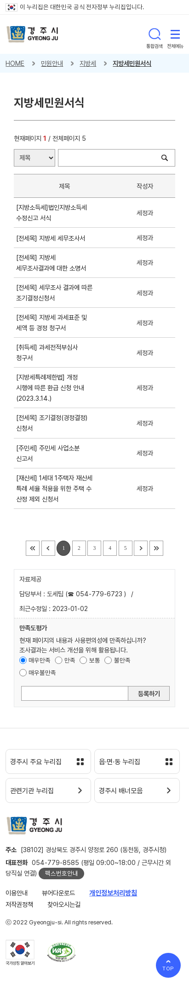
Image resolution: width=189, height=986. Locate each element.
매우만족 (40, 660)
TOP (168, 968)
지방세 (88, 63)
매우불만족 (42, 672)
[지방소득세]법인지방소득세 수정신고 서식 (51, 212)
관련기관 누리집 (32, 791)
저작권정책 (19, 904)
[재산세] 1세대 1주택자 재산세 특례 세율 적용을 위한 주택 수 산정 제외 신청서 (54, 488)
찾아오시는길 (63, 904)
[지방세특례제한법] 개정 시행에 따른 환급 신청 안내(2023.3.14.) (50, 387)
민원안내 (52, 63)
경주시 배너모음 (121, 791)
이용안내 (17, 893)
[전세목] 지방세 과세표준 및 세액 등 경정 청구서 (51, 322)
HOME (15, 63)
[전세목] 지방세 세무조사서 (52, 238)
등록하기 (149, 694)
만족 (69, 660)
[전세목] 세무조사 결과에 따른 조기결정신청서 (54, 292)
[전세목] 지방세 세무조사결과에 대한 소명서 (53, 263)
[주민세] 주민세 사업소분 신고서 (48, 453)
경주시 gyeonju (32, 34)
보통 (94, 660)
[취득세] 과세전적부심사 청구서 (47, 352)
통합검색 (154, 34)
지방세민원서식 (132, 63)
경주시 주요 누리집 (36, 762)
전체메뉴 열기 (175, 34)
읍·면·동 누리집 (119, 762)
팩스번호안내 (61, 873)
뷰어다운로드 (58, 893)
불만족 (122, 660)
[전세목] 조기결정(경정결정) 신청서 (51, 423)
